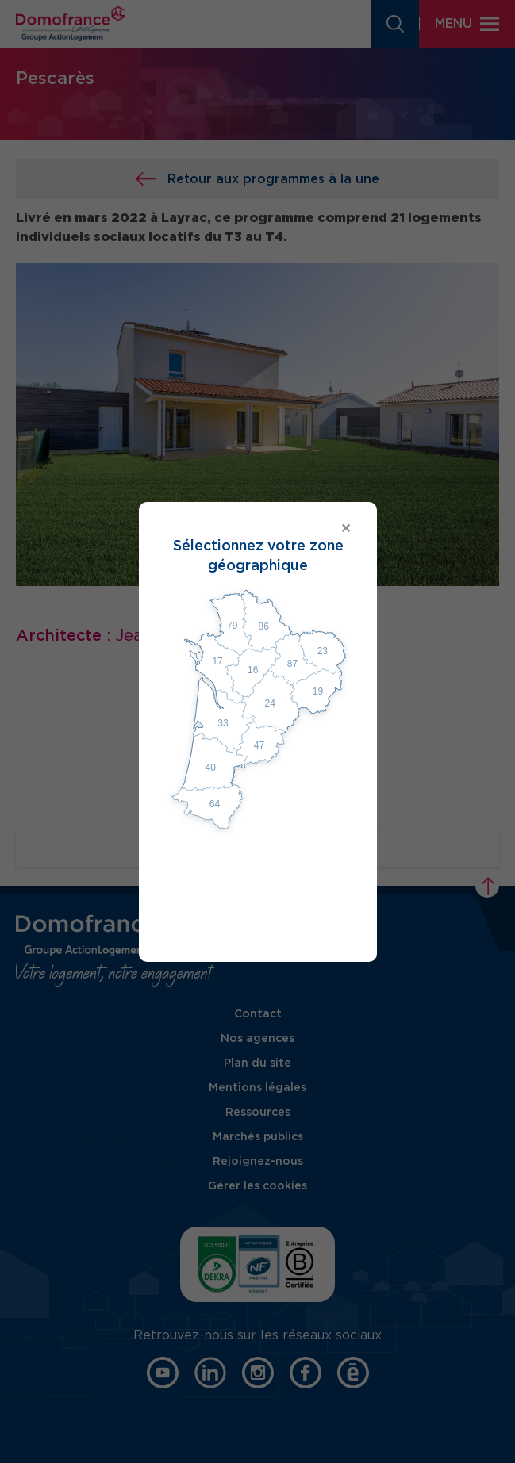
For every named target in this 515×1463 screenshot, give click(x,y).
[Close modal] (258, 529)
